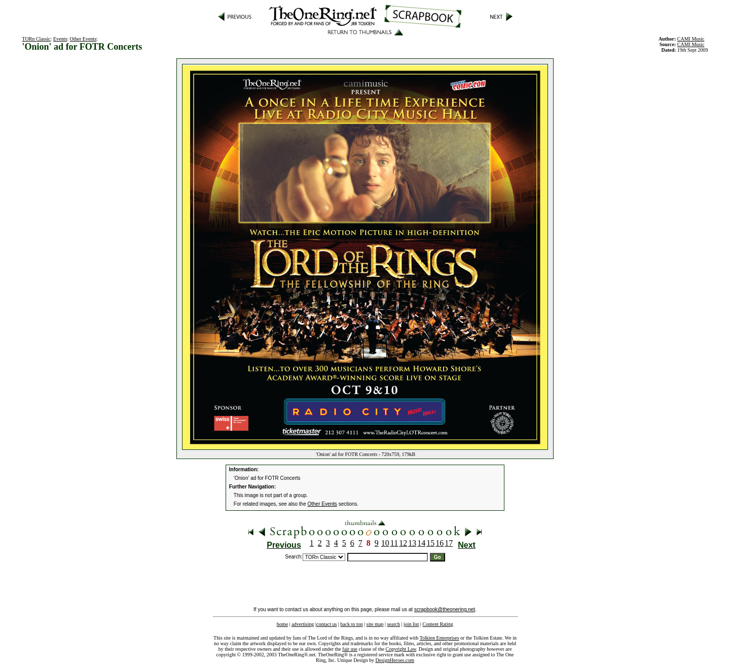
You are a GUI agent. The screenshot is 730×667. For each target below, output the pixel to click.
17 (449, 543)
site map (375, 624)
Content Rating (437, 624)
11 (394, 543)
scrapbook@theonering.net (444, 609)
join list (411, 624)
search (393, 624)
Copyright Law (401, 649)
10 (385, 543)
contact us (326, 624)
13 (412, 543)
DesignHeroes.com (395, 660)
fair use (349, 649)
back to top (351, 624)
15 (430, 543)
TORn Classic (36, 39)
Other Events (83, 39)
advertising (302, 624)
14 (421, 543)
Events (60, 39)
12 (403, 543)
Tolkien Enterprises (439, 638)
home (282, 624)
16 (439, 543)
